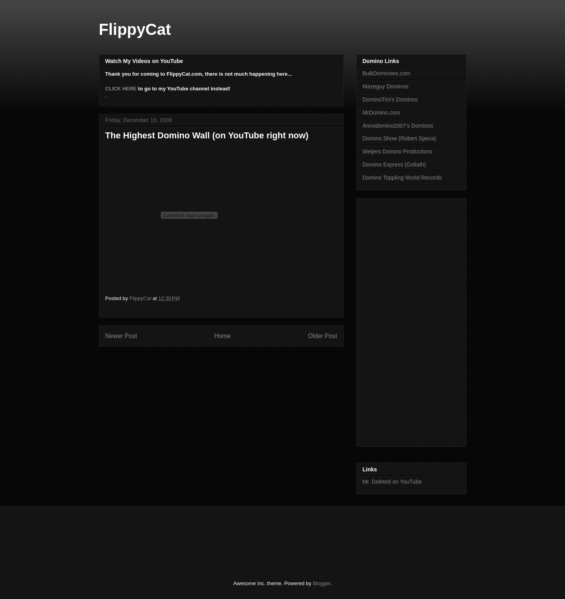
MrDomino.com (381, 112)
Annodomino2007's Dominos (398, 125)
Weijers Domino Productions (397, 151)
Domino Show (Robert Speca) (399, 138)
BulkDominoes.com (387, 73)
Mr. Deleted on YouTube (392, 481)
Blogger (321, 583)
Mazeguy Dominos (386, 86)
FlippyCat (135, 29)
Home (222, 336)
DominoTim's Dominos (390, 99)
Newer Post (121, 336)
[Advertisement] (394, 320)
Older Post (322, 336)
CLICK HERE (121, 89)
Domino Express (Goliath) (394, 164)
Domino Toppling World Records (402, 177)
